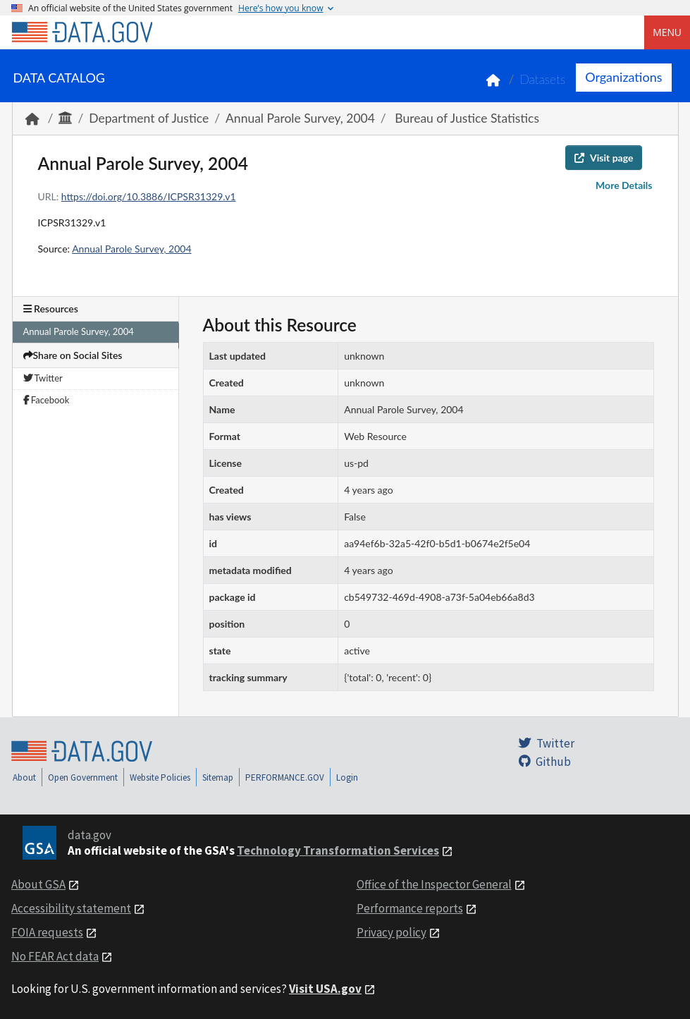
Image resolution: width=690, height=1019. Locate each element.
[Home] (81, 32)
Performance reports (410, 908)
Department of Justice (149, 118)
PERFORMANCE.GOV (284, 777)
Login (347, 777)
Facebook (46, 399)
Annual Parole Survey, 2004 (300, 118)
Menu (667, 32)
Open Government (83, 777)
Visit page (603, 158)
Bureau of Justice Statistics (465, 118)
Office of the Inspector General (434, 884)
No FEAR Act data (55, 956)
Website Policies (160, 777)
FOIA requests (47, 932)
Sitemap (217, 777)
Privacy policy (391, 932)
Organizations (623, 77)
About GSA (38, 884)
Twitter (43, 378)
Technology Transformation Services (338, 850)
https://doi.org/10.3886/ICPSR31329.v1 (148, 196)
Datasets (542, 79)
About (24, 777)
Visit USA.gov (325, 988)
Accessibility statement (71, 908)
